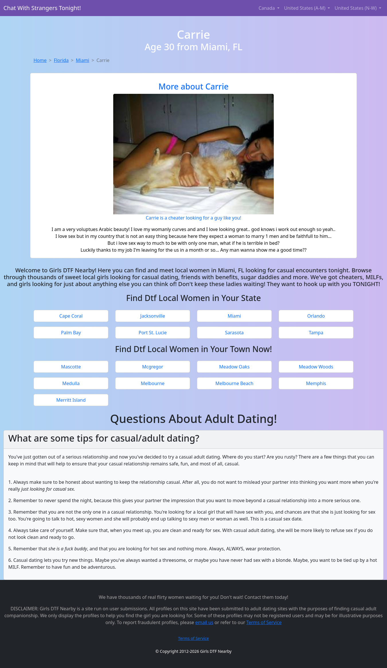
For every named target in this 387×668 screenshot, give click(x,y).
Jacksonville (152, 316)
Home (40, 60)
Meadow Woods (316, 367)
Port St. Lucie (152, 332)
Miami (82, 60)
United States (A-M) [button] (305, 8)
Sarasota (234, 332)
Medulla (71, 383)
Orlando (316, 316)
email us (204, 622)
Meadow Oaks (234, 367)
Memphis (316, 383)
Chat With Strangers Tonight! (42, 8)
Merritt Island (71, 400)
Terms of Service (264, 622)
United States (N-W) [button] (356, 8)
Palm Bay (71, 332)
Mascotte (71, 367)
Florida (61, 60)
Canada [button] (267, 8)
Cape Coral (71, 316)
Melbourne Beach (234, 383)
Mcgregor (152, 367)
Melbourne (153, 383)
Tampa (316, 332)
